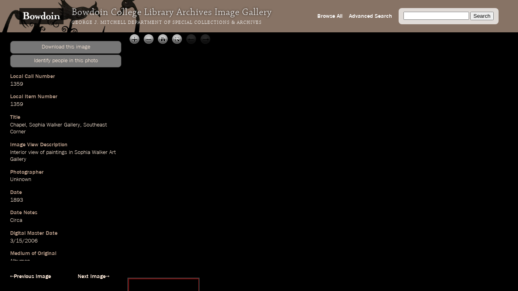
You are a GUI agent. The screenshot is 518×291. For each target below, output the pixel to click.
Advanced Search (370, 16)
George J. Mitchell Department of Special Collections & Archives (167, 22)
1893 (16, 200)
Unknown (20, 179)
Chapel (18, 125)
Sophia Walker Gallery (54, 125)
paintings (56, 152)
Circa (16, 220)
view (33, 152)
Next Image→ (93, 276)
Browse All (329, 16)
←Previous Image (30, 276)
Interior (18, 152)
